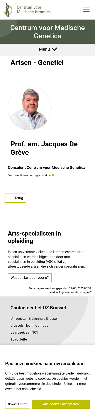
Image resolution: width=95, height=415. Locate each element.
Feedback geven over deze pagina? (70, 292)
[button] (53, 175)
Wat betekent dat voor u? (30, 278)
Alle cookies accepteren (61, 404)
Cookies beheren (17, 404)
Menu (44, 49)
